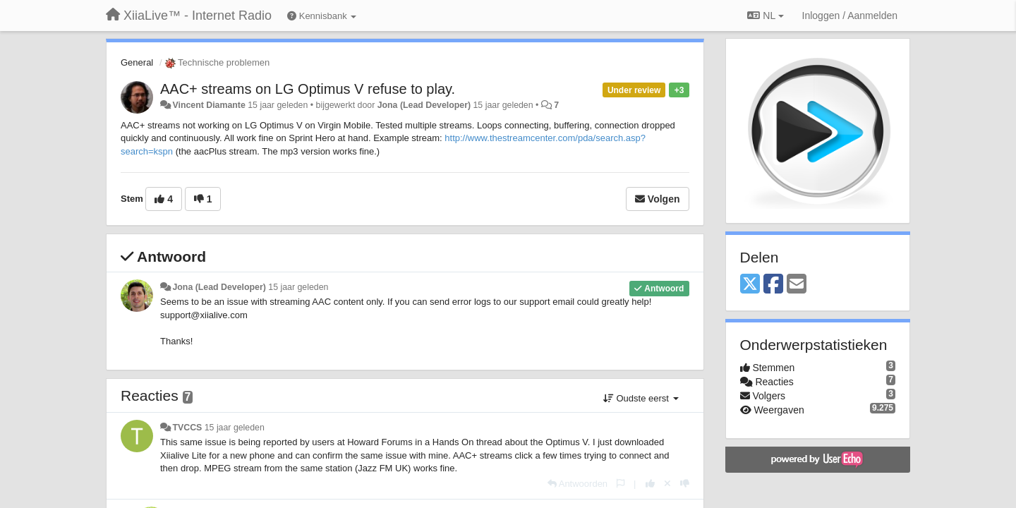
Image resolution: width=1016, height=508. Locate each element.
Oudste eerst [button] (641, 398)
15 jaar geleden (298, 287)
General (137, 62)
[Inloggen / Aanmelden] (850, 16)
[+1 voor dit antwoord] (650, 483)
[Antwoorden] (577, 483)
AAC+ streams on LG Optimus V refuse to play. (307, 89)
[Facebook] (773, 284)
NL (765, 15)
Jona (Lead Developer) (424, 105)
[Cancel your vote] (667, 483)
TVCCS (187, 428)
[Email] (796, 284)
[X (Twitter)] (750, 284)
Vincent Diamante (208, 105)
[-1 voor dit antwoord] (684, 483)
